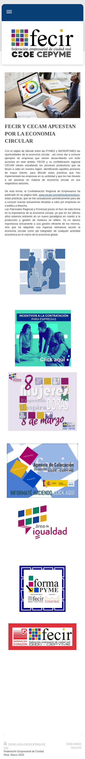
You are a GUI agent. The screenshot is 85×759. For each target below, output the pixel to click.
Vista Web (76, 747)
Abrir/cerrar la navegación (42, 11)
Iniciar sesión (73, 743)
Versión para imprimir (18, 744)
